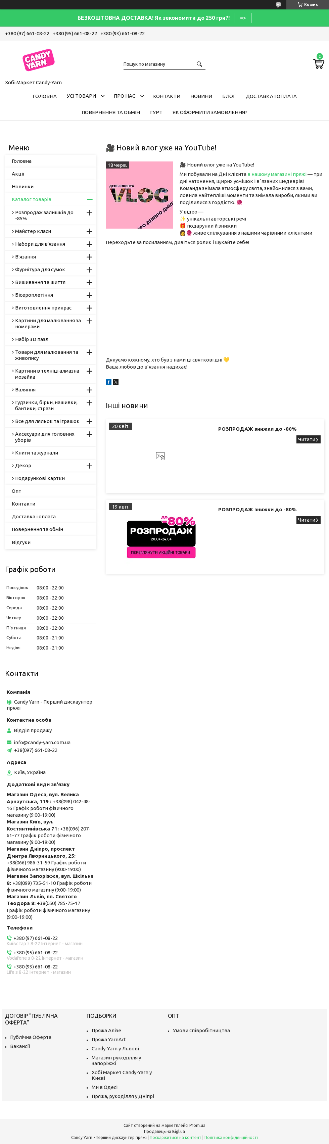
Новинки (23, 186)
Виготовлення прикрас (43, 308)
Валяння (25, 389)
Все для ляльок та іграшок (47, 421)
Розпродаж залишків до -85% (44, 215)
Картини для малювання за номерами (48, 323)
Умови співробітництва (201, 1030)
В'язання (25, 256)
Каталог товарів (31, 199)
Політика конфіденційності (231, 1137)
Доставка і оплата (271, 96)
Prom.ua (197, 1125)
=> (243, 18)
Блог (229, 96)
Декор (23, 465)
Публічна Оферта (30, 1037)
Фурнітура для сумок (40, 269)
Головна (45, 96)
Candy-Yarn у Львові (115, 1048)
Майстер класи (33, 231)
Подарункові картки (40, 478)
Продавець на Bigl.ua (164, 1131)
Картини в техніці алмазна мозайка (47, 374)
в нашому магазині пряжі (277, 174)
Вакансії (20, 1046)
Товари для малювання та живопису (46, 355)
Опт (16, 491)
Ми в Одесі (104, 1087)
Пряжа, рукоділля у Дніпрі (123, 1096)
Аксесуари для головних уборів (45, 437)
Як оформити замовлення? (210, 112)
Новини (201, 96)
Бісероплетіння (34, 295)
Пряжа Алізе (106, 1030)
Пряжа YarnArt (109, 1039)
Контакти (166, 96)
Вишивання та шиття (40, 282)
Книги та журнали (36, 453)
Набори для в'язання (40, 244)
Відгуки (21, 542)
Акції (18, 174)
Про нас (124, 96)
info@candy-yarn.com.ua (42, 742)
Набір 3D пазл (31, 339)
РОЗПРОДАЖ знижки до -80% (257, 429)
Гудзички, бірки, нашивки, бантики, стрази (46, 405)
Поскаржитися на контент (175, 1137)
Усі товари (81, 96)
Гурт (156, 112)
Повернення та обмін (111, 112)
